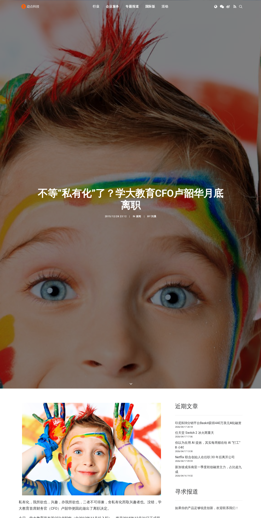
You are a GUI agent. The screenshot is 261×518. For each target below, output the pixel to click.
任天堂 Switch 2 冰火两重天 (194, 387)
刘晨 (153, 193)
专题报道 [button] (132, 8)
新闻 (138, 193)
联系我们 (229, 462)
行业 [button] (96, 8)
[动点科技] (31, 8)
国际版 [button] (150, 8)
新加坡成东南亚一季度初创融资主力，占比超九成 (208, 423)
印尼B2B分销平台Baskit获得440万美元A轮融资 (208, 377)
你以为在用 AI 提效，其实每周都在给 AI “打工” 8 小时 (207, 399)
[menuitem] (96, 8)
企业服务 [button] (112, 8)
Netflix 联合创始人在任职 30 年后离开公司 (205, 411)
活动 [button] (165, 8)
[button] (216, 8)
